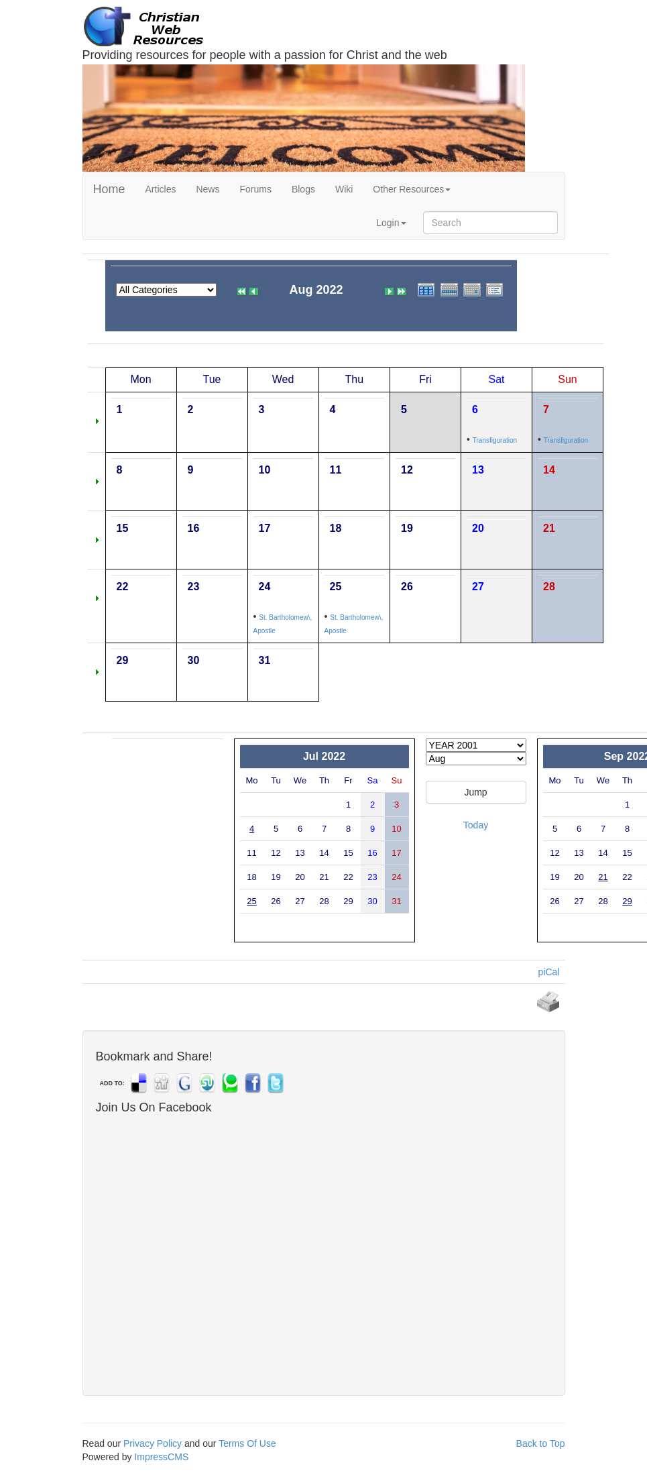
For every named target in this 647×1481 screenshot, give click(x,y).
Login (391, 222)
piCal (549, 972)
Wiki (344, 189)
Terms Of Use (247, 1443)
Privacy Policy (152, 1443)
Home (109, 189)
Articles (160, 189)
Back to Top (540, 1443)
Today (475, 825)
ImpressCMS (161, 1456)
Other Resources (412, 189)
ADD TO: (112, 1083)
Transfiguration (495, 440)
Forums (255, 189)
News (207, 189)
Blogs (303, 189)
